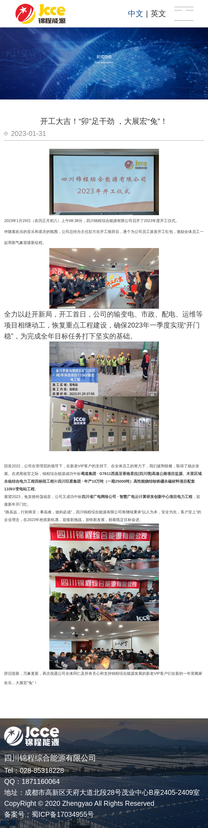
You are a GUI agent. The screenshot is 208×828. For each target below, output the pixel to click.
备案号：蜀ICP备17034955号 (49, 814)
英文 (158, 13)
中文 (135, 13)
